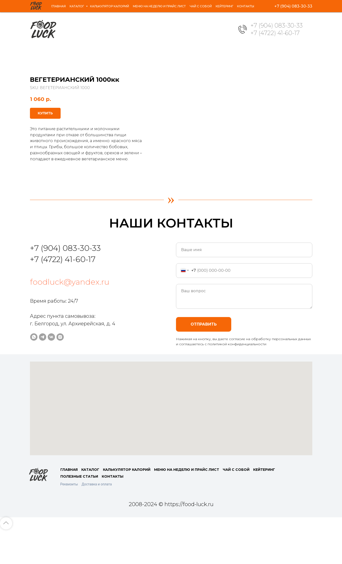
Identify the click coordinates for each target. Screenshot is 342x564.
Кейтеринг (233, 4)
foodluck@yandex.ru (69, 315)
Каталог (63, 4)
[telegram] (286, 6)
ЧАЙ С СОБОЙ (236, 503)
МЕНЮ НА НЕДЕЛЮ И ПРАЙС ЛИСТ (186, 503)
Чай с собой (204, 4)
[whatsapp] (275, 6)
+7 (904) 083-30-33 (276, 25)
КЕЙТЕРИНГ (264, 503)
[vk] (296, 6)
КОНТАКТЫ (112, 510)
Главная (41, 4)
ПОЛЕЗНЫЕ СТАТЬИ (79, 510)
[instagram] (307, 6)
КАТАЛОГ (90, 503)
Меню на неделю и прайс (159, 4)
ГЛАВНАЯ (69, 503)
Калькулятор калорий (103, 4)
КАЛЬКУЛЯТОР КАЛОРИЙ (126, 503)
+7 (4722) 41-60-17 (275, 32)
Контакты (42, 8)
